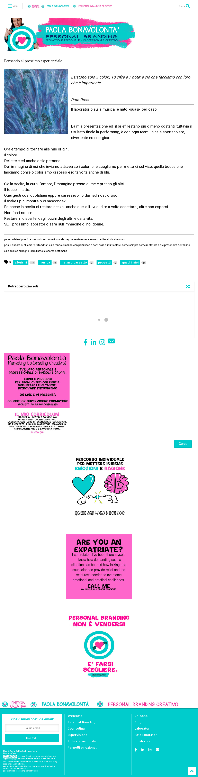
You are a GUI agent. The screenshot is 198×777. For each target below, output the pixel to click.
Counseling (76, 728)
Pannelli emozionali (82, 747)
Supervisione (78, 735)
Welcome (75, 716)
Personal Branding (82, 722)
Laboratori (142, 728)
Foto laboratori (146, 735)
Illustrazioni (143, 741)
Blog (138, 722)
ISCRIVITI (32, 737)
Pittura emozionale (82, 741)
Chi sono (141, 716)
